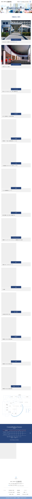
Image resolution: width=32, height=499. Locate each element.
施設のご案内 (11, 494)
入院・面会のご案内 (11, 492)
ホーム (5, 490)
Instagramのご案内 (25, 494)
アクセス (25, 490)
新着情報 (18, 490)
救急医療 (18, 494)
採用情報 (18, 492)
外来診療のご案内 (11, 490)
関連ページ (25, 492)
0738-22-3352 (25, 2)
